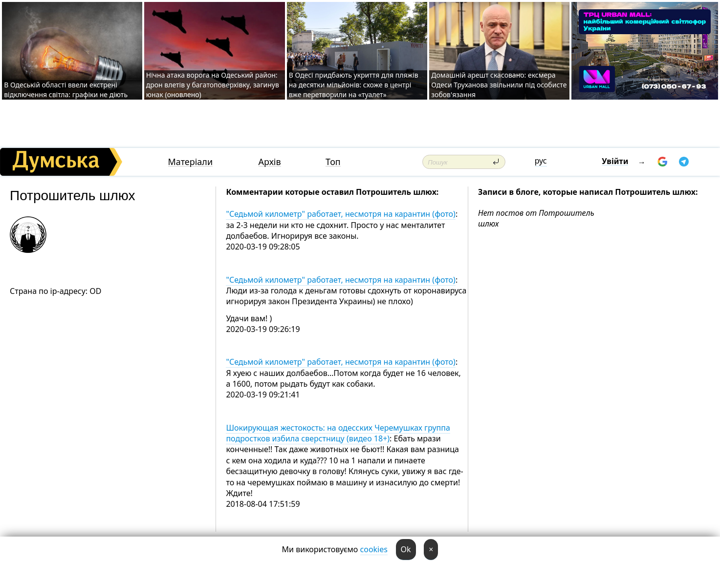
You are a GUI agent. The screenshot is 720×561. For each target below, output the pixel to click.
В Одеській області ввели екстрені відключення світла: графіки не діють (66, 89)
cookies (374, 549)
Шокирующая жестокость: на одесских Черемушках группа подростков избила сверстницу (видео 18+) (338, 433)
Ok (406, 549)
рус (541, 160)
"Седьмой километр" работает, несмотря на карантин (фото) (340, 213)
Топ (333, 161)
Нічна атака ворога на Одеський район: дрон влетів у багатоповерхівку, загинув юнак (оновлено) (212, 84)
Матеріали (190, 161)
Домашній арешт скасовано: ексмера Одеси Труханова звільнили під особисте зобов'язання (499, 84)
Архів (270, 161)
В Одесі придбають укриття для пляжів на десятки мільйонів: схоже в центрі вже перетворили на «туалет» (353, 84)
